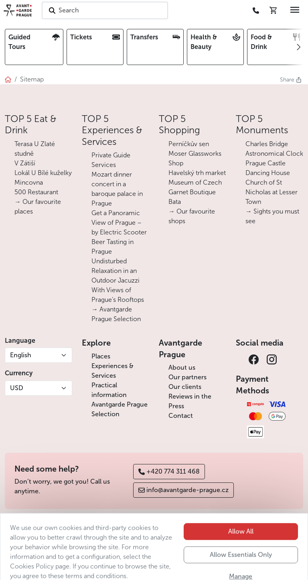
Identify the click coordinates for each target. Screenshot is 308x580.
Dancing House (267, 173)
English (20, 355)
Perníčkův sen (188, 144)
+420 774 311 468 (169, 471)
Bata (174, 202)
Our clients (184, 387)
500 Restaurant (36, 192)
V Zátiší (24, 163)
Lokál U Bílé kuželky (43, 173)
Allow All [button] (240, 549)
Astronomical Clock (274, 153)
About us (181, 367)
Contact (180, 415)
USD (16, 388)
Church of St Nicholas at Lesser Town (271, 192)
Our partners (187, 377)
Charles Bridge (266, 144)
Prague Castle (265, 163)
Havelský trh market (197, 173)
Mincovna (28, 182)
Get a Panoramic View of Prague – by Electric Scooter (119, 222)
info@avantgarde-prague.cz (183, 490)
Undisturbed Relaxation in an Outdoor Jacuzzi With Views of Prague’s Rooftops (117, 280)
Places (100, 356)
